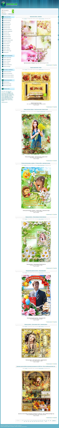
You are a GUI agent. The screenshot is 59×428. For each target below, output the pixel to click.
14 (42, 420)
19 (24, 421)
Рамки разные (4, 52)
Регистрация (4, 13)
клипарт (6, 96)
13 (40, 420)
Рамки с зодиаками (5, 49)
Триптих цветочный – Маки (35, 67)
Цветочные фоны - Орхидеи (36, 16)
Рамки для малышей (6, 24)
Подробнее (55, 106)
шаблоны (11, 99)
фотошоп (3, 99)
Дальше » (54, 420)
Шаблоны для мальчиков (6, 73)
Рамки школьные (5, 43)
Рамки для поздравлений (6, 31)
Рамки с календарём (6, 42)
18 (50, 420)
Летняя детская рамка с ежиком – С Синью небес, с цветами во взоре (35, 163)
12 (38, 420)
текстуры (2, 98)
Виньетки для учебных (6, 85)
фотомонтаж (10, 98)
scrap (12, 92)
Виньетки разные (5, 82)
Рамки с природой (5, 45)
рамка (5, 97)
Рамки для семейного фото (7, 40)
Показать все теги (4, 102)
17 (48, 420)
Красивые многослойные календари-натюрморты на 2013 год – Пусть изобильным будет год (36, 366)
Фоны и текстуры (41, 18)
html (10, 91)
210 (45, 421)
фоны (5, 98)
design (4, 91)
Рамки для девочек (5, 22)
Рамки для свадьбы (5, 35)
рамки (8, 97)
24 (34, 421)
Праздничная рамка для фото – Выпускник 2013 (36, 270)
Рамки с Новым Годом (6, 57)
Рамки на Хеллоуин (5, 66)
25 (36, 421)
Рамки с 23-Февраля (6, 61)
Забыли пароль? (11, 13)
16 (46, 420)
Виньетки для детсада (6, 84)
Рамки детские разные (6, 19)
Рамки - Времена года (6, 51)
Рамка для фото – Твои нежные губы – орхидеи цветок (35, 324)
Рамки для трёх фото (6, 38)
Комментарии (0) (49, 106)
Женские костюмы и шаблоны (7, 77)
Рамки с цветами (5, 47)
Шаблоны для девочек (6, 71)
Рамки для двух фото (6, 36)
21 (28, 421)
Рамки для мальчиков (6, 20)
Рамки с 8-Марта (5, 63)
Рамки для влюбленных (6, 29)
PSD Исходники (41, 69)
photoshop (3, 92)
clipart (2, 91)
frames (9, 91)
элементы (2, 100)
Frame (6, 91)
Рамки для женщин (5, 28)
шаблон (9, 99)
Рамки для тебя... (5, 33)
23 (32, 421)
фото (7, 98)
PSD (9, 92)
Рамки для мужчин (5, 26)
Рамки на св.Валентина (6, 65)
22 (30, 421)
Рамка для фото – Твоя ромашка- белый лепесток (36, 216)
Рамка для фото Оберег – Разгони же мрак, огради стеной (36, 109)
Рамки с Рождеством (6, 59)
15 (44, 420)
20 (26, 421)
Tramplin (25, 18)
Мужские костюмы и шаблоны (7, 75)
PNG (6, 92)
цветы (6, 99)
